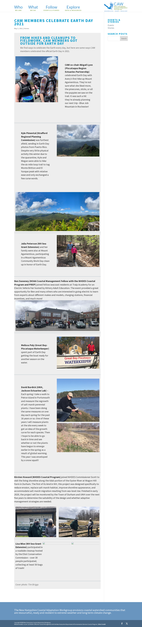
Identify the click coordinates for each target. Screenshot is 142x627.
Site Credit (102, 624)
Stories (26, 28)
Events (111, 25)
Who (18, 8)
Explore (73, 8)
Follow (51, 8)
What (33, 8)
